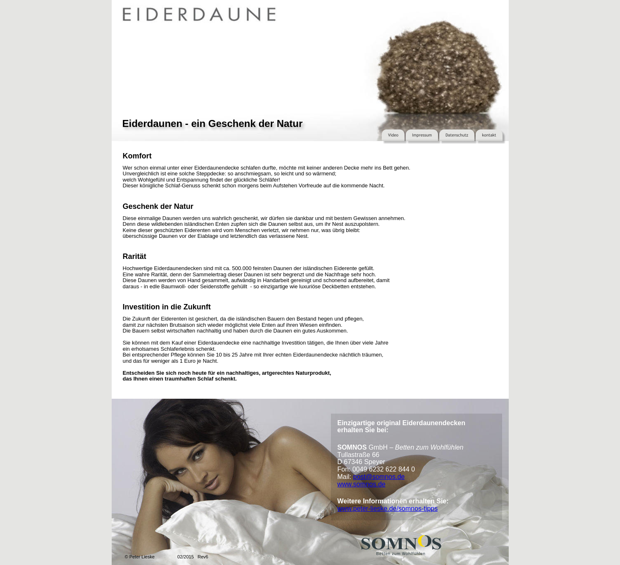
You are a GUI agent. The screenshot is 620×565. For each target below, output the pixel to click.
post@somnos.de (379, 476)
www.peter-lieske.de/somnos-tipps (388, 508)
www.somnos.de (362, 484)
